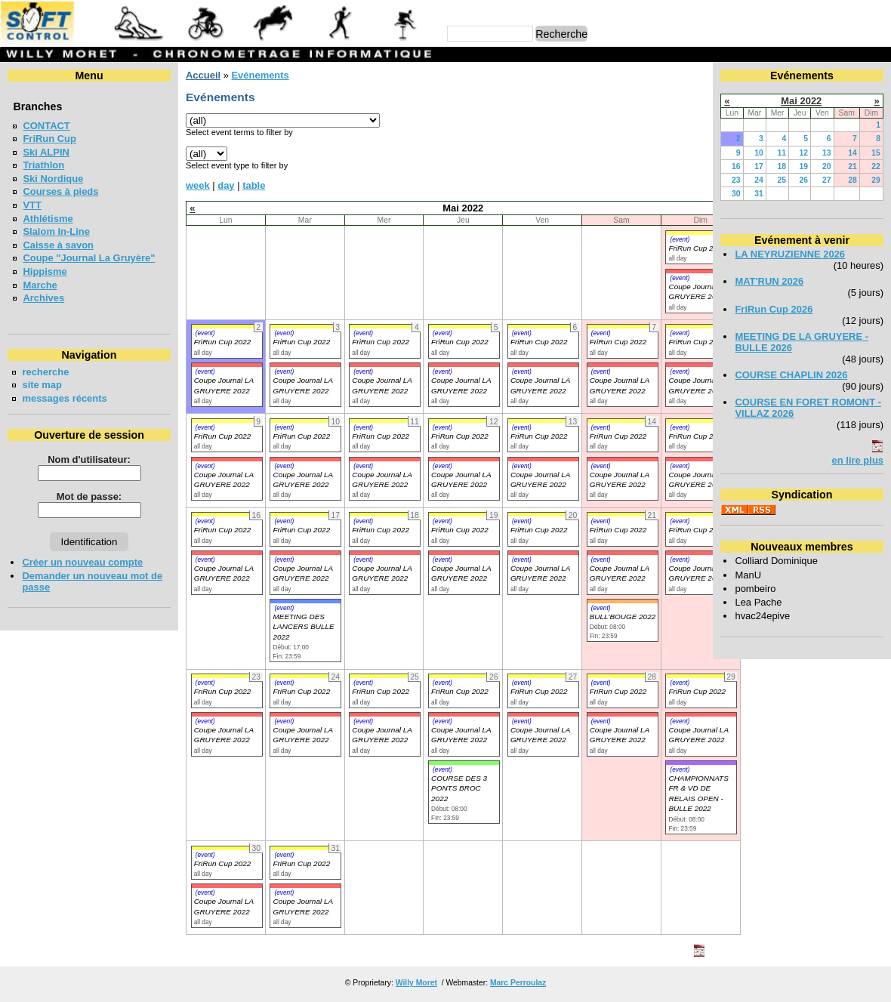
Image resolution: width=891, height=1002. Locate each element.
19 (804, 166)
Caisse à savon (58, 245)
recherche (45, 372)
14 (852, 153)
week (198, 185)
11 (782, 153)
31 (758, 194)
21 (852, 166)
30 (736, 194)
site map (42, 384)
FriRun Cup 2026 (773, 309)
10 (758, 153)
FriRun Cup (49, 138)
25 (782, 180)
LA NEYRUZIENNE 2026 (790, 254)
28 (852, 180)
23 (736, 180)
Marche (40, 285)
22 (875, 166)
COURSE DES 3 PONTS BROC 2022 (459, 788)
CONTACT (46, 125)
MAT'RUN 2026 (769, 281)
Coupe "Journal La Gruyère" (89, 258)
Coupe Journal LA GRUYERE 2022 (224, 573)
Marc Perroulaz (518, 983)
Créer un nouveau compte (82, 562)
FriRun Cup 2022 (697, 248)
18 (782, 166)
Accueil (203, 75)
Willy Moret (416, 983)
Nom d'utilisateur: (89, 459)
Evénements (259, 75)
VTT (32, 205)
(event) (679, 239)
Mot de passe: (89, 496)
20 (826, 166)
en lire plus (857, 460)
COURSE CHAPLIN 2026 (791, 375)
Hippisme (44, 271)
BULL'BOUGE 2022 (623, 616)
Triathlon (43, 165)
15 (875, 153)
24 (758, 180)
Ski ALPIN (46, 152)
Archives (43, 298)
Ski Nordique (53, 178)
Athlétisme (47, 218)
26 (804, 180)
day (225, 185)
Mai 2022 (801, 100)
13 (826, 153)
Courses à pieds (60, 191)
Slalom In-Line (56, 231)
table (253, 185)
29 (875, 180)
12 (804, 153)
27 (826, 180)
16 (736, 166)
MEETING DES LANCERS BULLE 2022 (303, 626)
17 (758, 166)
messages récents (64, 398)
